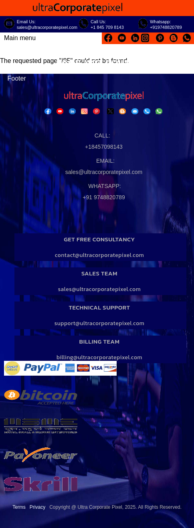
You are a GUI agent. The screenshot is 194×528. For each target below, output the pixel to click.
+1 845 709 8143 (107, 27)
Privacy (37, 507)
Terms (19, 507)
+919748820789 (166, 27)
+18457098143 (104, 147)
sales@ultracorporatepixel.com (47, 27)
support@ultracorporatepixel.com (100, 323)
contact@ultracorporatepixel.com (99, 255)
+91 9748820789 (104, 197)
